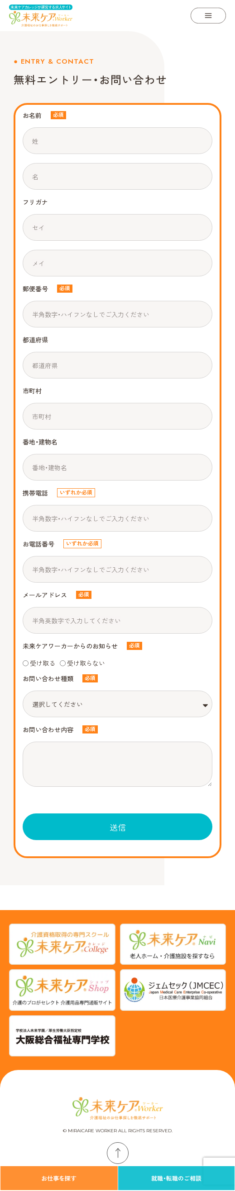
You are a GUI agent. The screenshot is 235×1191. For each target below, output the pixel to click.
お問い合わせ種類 (48, 678)
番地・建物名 (40, 442)
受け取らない (86, 663)
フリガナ (35, 202)
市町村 (32, 391)
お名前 (32, 115)
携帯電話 (35, 493)
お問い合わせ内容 (48, 729)
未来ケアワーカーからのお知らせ (70, 646)
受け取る (42, 663)
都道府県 (35, 339)
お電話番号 (38, 544)
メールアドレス (45, 595)
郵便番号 (35, 288)
